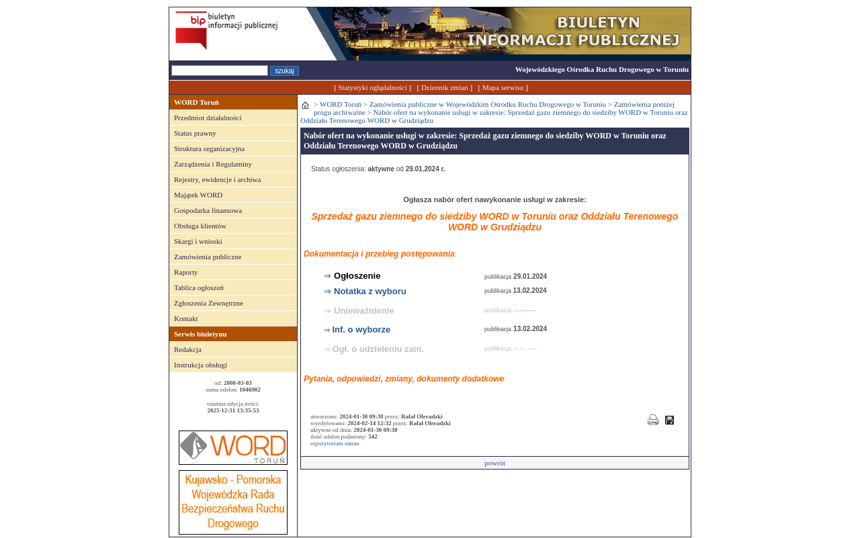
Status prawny (195, 133)
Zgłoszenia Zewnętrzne (208, 303)
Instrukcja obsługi (200, 365)
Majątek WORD (198, 195)
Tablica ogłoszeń (199, 287)
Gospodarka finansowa (208, 210)
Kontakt (186, 318)
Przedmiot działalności (208, 118)
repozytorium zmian (334, 443)
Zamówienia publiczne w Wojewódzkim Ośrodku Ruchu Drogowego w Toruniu (488, 104)
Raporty (186, 272)
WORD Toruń (196, 102)
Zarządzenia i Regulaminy (213, 164)
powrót (494, 463)
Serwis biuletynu (200, 334)
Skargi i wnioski (198, 241)
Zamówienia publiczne (208, 257)
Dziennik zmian (444, 87)
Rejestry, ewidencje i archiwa (217, 179)
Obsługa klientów (200, 226)
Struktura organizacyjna (209, 148)
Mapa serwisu (502, 87)
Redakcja (188, 349)
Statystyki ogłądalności (372, 87)
